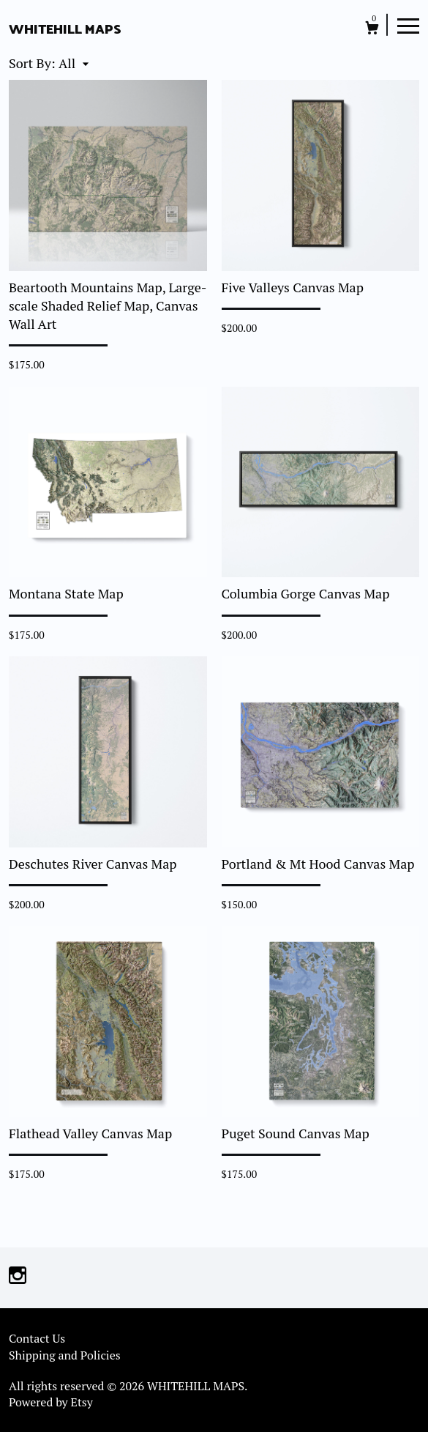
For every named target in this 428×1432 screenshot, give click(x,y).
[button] (74, 63)
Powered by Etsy (51, 1402)
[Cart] (372, 30)
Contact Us (37, 1338)
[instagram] (17, 1276)
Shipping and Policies (65, 1355)
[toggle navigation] (408, 25)
